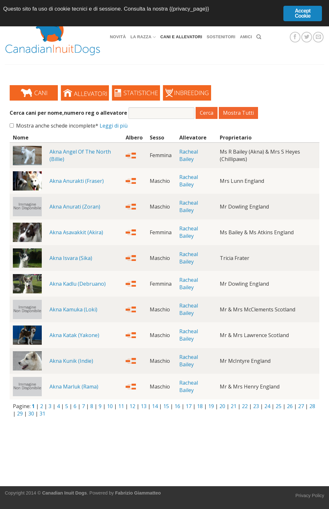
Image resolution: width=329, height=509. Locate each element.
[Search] (258, 37)
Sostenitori (221, 36)
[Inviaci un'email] (318, 37)
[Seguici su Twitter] (306, 37)
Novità (118, 36)
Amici (246, 36)
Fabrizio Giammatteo (138, 493)
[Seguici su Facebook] (295, 37)
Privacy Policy (309, 495)
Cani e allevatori (181, 36)
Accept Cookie (303, 13)
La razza (143, 37)
